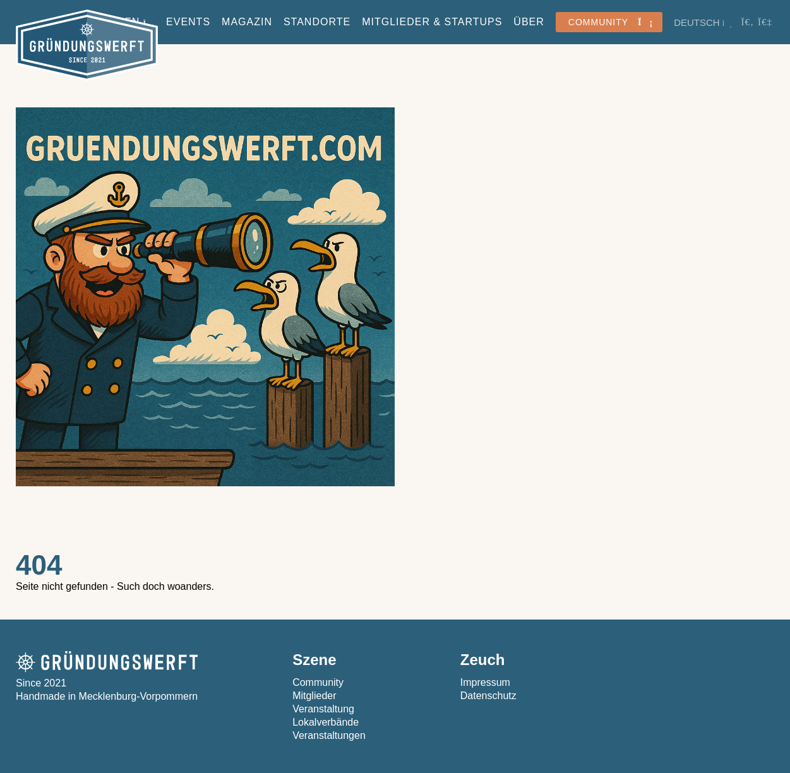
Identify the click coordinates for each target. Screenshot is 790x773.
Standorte (317, 21)
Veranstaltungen (329, 735)
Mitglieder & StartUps (432, 21)
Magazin (247, 21)
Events (188, 21)
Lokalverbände (325, 722)
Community (318, 682)
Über (528, 21)
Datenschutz (488, 695)
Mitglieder (314, 695)
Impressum (485, 682)
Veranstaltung (323, 709)
